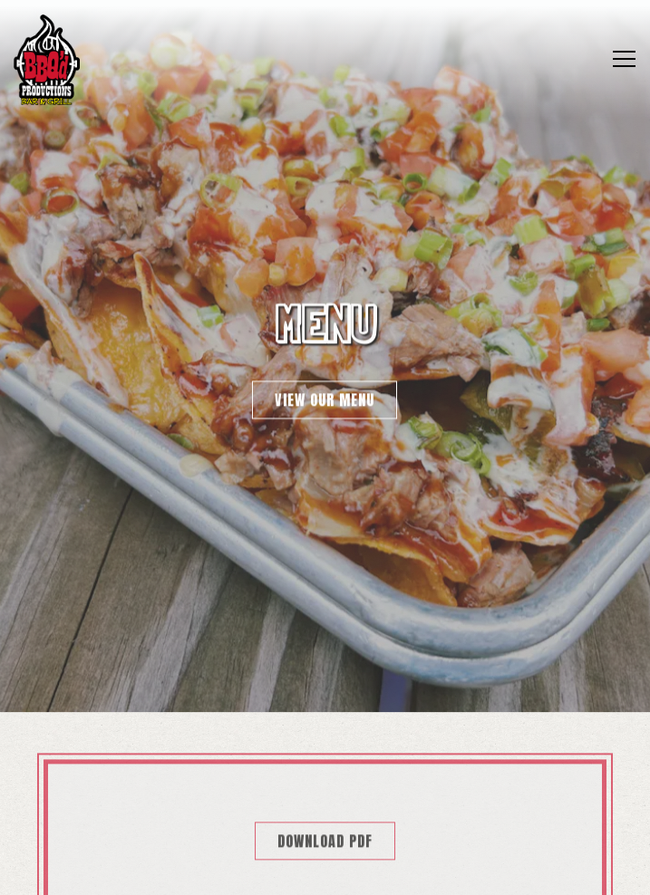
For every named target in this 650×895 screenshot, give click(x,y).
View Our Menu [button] (324, 397)
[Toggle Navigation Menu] (624, 59)
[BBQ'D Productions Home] (47, 59)
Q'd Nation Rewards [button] (325, 872)
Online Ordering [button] (325, 826)
